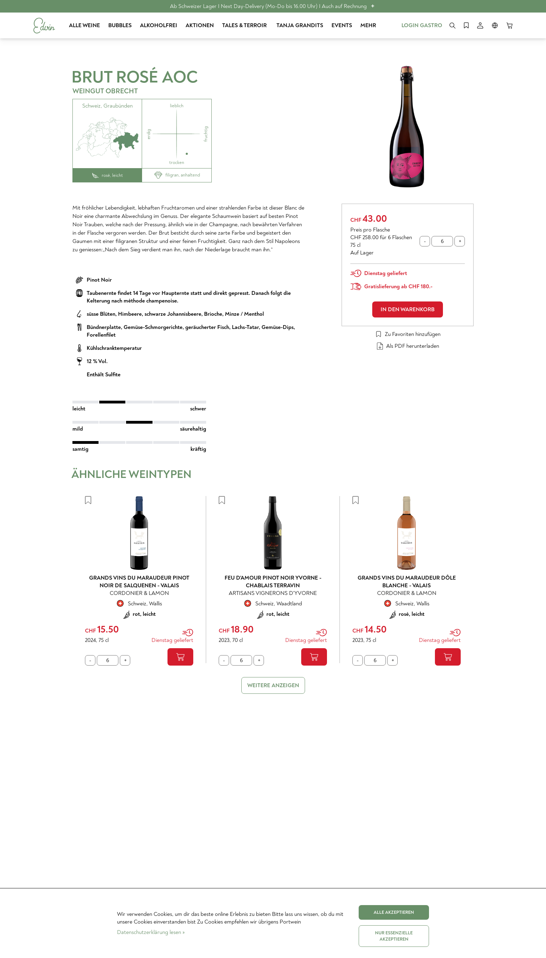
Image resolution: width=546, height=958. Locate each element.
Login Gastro (421, 25)
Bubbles (120, 25)
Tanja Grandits (299, 25)
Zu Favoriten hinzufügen (407, 334)
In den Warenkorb (408, 309)
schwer (198, 408)
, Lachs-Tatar (244, 327)
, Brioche (211, 314)
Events (342, 25)
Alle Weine (84, 25)
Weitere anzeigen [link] (273, 685)
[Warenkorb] (509, 25)
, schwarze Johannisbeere (171, 314)
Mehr (368, 25)
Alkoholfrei (158, 25)
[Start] (44, 25)
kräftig (198, 449)
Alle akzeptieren (394, 912)
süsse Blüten (101, 314)
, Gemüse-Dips (276, 327)
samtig (80, 449)
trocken (176, 162)
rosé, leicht (107, 175)
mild (77, 428)
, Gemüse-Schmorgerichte (151, 327)
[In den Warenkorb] (180, 657)
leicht (78, 408)
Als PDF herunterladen (407, 346)
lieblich (177, 106)
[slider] (139, 402)
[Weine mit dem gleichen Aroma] (176, 134)
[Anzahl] (442, 241)
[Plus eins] (459, 241)
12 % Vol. (97, 361)
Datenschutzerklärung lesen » (151, 932)
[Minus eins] (425, 241)
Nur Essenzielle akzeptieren (394, 936)
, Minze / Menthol (243, 314)
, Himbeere (128, 314)
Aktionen (200, 25)
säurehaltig (193, 428)
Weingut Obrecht (105, 91)
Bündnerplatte (104, 327)
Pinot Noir (99, 279)
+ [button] (373, 6)
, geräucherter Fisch (205, 327)
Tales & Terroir (245, 25)
